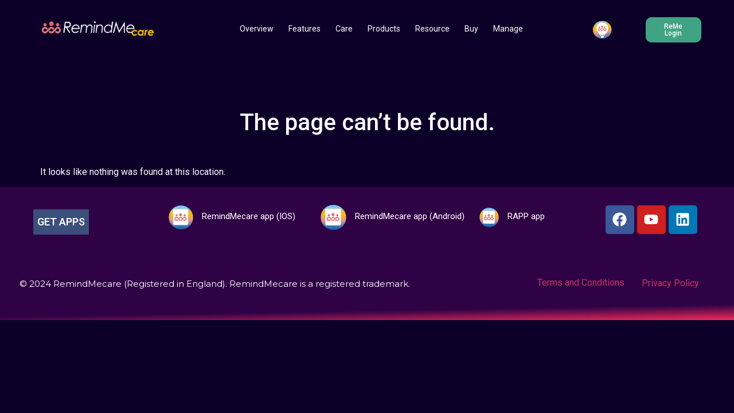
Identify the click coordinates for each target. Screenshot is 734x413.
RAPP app (526, 216)
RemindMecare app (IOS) (248, 216)
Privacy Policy (670, 283)
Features (304, 28)
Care (344, 28)
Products (384, 28)
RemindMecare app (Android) (409, 216)
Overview (257, 28)
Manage (508, 28)
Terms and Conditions (580, 282)
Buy (471, 28)
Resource (432, 28)
